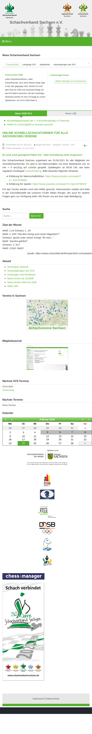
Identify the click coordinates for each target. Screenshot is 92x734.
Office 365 (12, 286)
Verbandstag (8, 390)
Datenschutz (52, 698)
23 (10, 443)
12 (47, 436)
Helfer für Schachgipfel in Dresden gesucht (30, 124)
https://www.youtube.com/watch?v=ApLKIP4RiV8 (59, 184)
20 (60, 439)
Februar (44, 419)
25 (35, 443)
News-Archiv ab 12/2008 (20, 278)
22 (85, 439)
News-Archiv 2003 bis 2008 (22, 282)
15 (85, 436)
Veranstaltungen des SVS (21, 270)
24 (23, 443)
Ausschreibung (33, 171)
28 (72, 443)
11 (35, 436)
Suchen (37, 216)
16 (10, 439)
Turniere (65, 145)
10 (23, 436)
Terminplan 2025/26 (17, 266)
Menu (6, 41)
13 (60, 436)
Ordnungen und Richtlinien (21, 274)
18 (35, 439)
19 (47, 439)
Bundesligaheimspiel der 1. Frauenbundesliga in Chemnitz (38, 120)
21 (72, 439)
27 (60, 443)
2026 (52, 419)
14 (72, 436)
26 (47, 443)
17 (23, 439)
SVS (73, 145)
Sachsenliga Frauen (60, 75)
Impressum (38, 698)
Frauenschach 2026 (14, 75)
